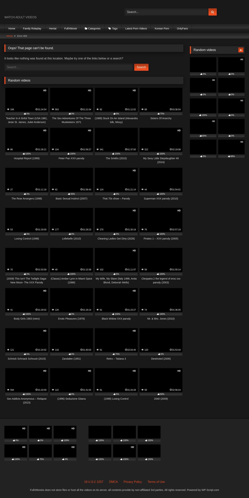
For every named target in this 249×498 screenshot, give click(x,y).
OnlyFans (182, 28)
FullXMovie (70, 28)
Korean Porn (162, 28)
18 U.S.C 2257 (93, 481)
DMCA (113, 481)
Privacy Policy (133, 481)
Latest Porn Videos (136, 28)
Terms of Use (156, 481)
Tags (115, 28)
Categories (94, 28)
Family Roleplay (32, 28)
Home (11, 28)
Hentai (52, 28)
